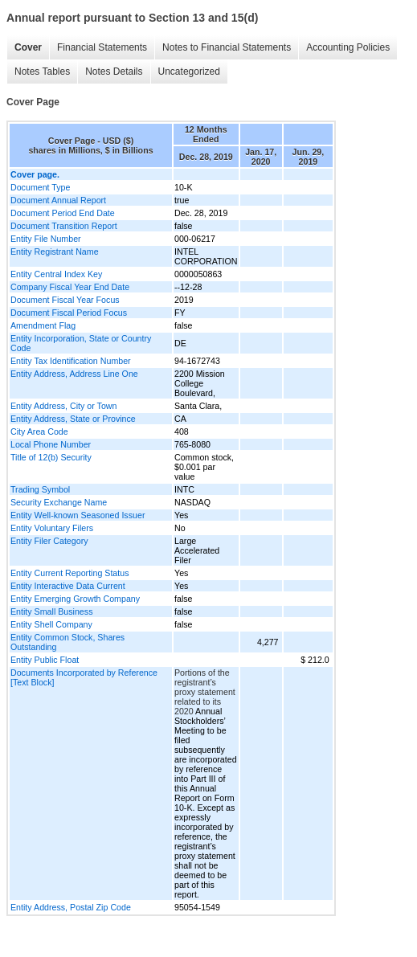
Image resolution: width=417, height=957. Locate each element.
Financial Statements (102, 47)
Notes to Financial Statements (226, 47)
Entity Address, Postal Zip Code (70, 907)
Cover (28, 47)
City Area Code (39, 431)
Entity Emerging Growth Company (75, 598)
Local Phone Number (50, 444)
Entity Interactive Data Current (67, 586)
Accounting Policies (348, 47)
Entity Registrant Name (54, 251)
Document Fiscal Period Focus (68, 312)
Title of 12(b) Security (51, 457)
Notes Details (113, 71)
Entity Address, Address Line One (74, 373)
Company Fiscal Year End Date (69, 287)
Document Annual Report (58, 200)
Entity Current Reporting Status (69, 573)
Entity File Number (45, 238)
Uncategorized (189, 71)
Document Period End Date (62, 213)
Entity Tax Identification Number (70, 361)
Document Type (40, 187)
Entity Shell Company (51, 624)
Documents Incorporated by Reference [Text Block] (83, 677)
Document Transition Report (63, 226)
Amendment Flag (43, 325)
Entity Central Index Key (56, 274)
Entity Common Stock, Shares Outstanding (67, 642)
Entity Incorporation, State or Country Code (80, 343)
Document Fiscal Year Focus (65, 300)
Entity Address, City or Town (63, 406)
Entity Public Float (44, 660)
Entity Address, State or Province (73, 418)
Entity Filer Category (49, 541)
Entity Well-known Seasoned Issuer (77, 515)
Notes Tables (42, 71)
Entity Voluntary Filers (51, 528)
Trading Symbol (40, 489)
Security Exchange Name (58, 502)
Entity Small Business (51, 611)
